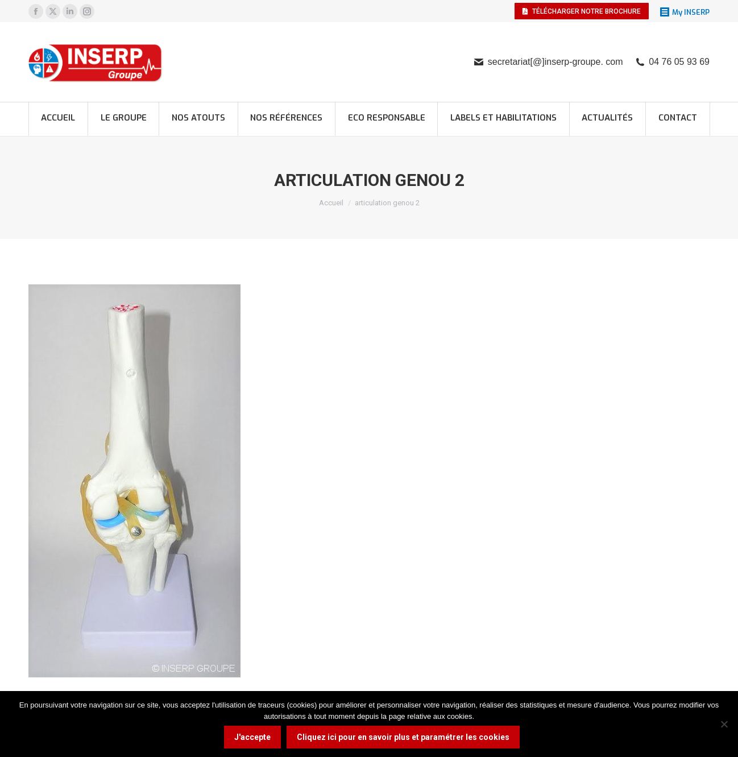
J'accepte (252, 737)
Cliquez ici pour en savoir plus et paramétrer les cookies (403, 737)
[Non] (723, 724)
